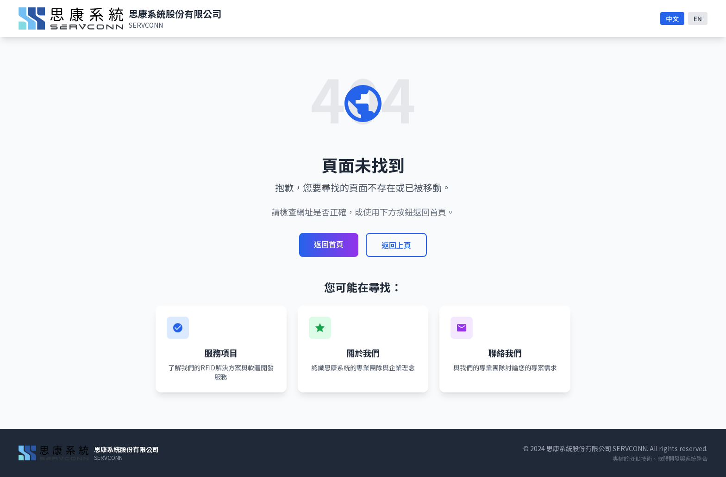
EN (698, 18)
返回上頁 (396, 245)
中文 (672, 18)
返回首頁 (329, 244)
